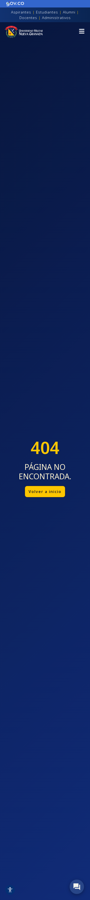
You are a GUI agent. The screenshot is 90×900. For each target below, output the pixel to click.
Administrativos (56, 17)
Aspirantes (21, 12)
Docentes (28, 17)
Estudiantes (47, 12)
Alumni (69, 12)
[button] (81, 32)
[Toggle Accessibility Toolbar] (10, 890)
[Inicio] (24, 31)
